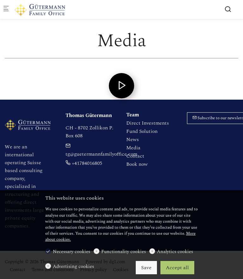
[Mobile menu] (6, 9)
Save (146, 267)
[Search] (227, 9)
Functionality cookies (123, 251)
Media (133, 148)
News (132, 139)
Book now (137, 164)
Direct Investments (147, 123)
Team (132, 115)
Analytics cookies (175, 251)
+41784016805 (83, 163)
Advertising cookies (73, 266)
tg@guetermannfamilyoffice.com (101, 150)
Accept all (177, 267)
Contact (135, 156)
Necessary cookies (71, 251)
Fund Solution (142, 131)
